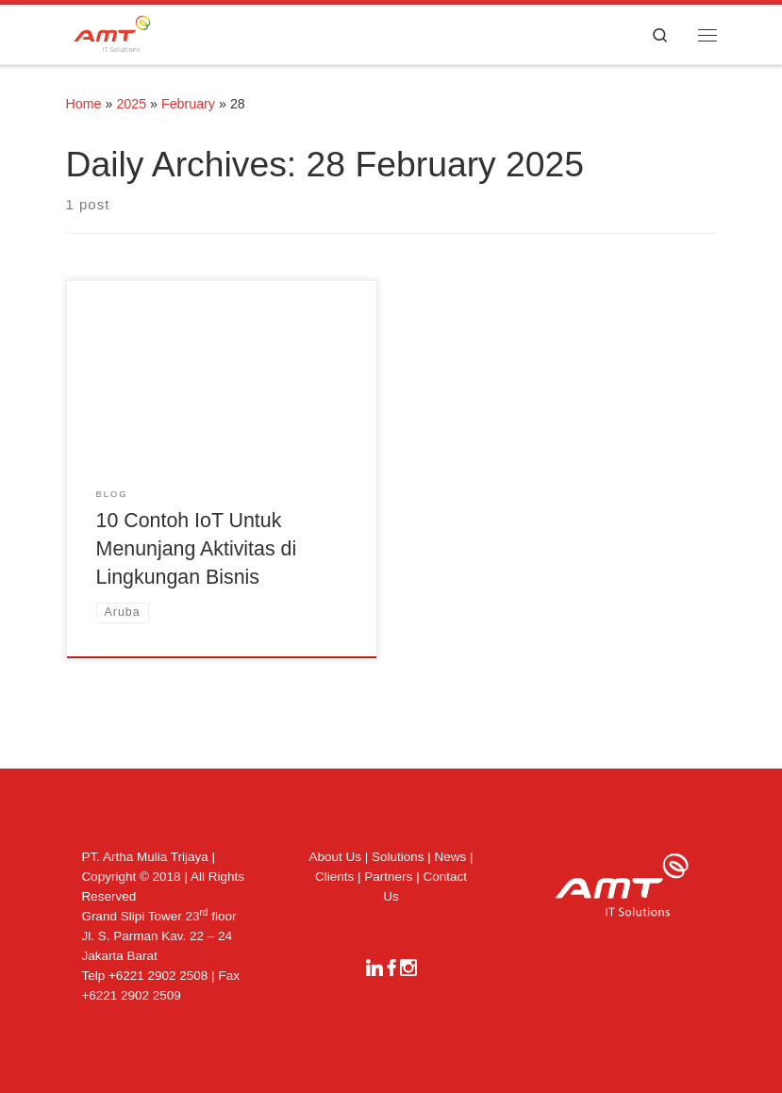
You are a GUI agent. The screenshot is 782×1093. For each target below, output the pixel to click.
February (188, 103)
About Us (334, 857)
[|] (112, 32)
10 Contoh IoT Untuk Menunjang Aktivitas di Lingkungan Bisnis (196, 548)
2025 (131, 103)
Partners (388, 876)
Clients (334, 876)
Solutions (398, 857)
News (451, 857)
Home (84, 103)
